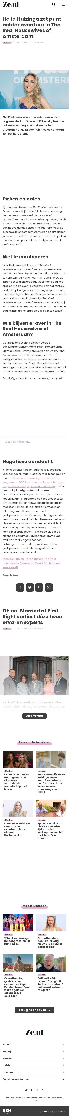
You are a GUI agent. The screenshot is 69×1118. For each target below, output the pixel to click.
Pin (39, 587)
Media (7, 42)
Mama (6, 1044)
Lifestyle (8, 1072)
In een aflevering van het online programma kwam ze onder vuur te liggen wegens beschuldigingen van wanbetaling (33, 482)
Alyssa (40, 42)
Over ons (20, 1097)
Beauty (7, 1051)
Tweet (30, 587)
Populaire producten (16, 1079)
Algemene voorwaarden (50, 1097)
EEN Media (60, 1111)
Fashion (7, 1058)
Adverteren (32, 1097)
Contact (34, 1100)
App (49, 587)
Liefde (6, 1065)
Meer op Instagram (17, 442)
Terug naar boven (32, 1010)
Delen (20, 587)
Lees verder (34, 716)
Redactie (10, 1097)
